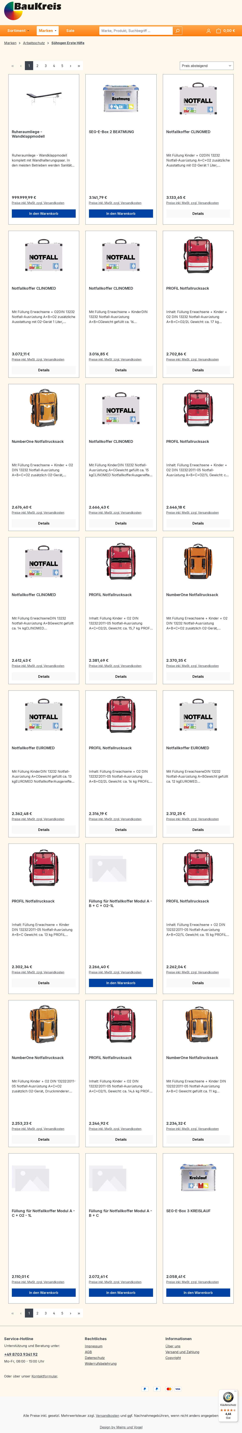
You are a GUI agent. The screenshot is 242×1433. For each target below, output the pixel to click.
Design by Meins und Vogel (121, 1427)
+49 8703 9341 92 (21, 1354)
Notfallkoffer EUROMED (33, 748)
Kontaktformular (44, 1376)
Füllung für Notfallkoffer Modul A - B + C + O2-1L (120, 903)
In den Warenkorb (43, 213)
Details (198, 213)
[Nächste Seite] (70, 65)
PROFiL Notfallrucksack (187, 288)
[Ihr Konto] (209, 31)
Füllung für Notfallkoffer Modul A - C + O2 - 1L (43, 1213)
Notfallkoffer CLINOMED (188, 132)
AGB (88, 1352)
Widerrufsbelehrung (101, 1363)
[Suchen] (177, 31)
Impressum (93, 1346)
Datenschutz (95, 1358)
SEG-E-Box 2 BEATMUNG (111, 132)
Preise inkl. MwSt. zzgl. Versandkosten (38, 203)
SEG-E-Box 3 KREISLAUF (188, 1211)
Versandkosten (107, 1416)
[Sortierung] (207, 66)
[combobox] (136, 31)
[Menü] (235, 1392)
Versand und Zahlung (182, 1352)
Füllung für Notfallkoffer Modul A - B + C (120, 1213)
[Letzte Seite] (79, 65)
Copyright (173, 1358)
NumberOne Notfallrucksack (38, 441)
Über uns (172, 1346)
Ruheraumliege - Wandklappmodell (28, 134)
